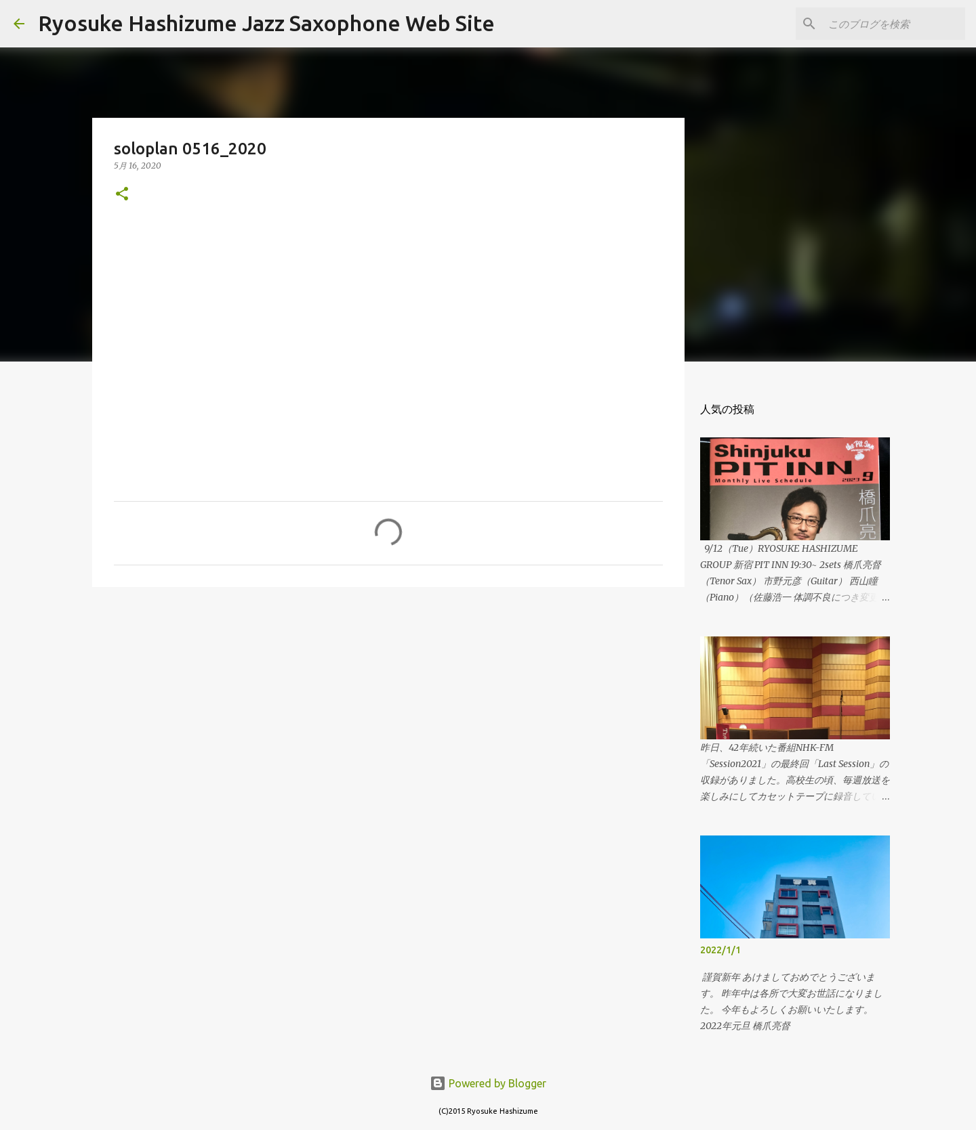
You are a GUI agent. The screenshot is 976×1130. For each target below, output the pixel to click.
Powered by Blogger (488, 1083)
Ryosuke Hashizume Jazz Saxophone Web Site (266, 23)
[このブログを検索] (894, 23)
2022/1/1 (720, 949)
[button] (122, 195)
